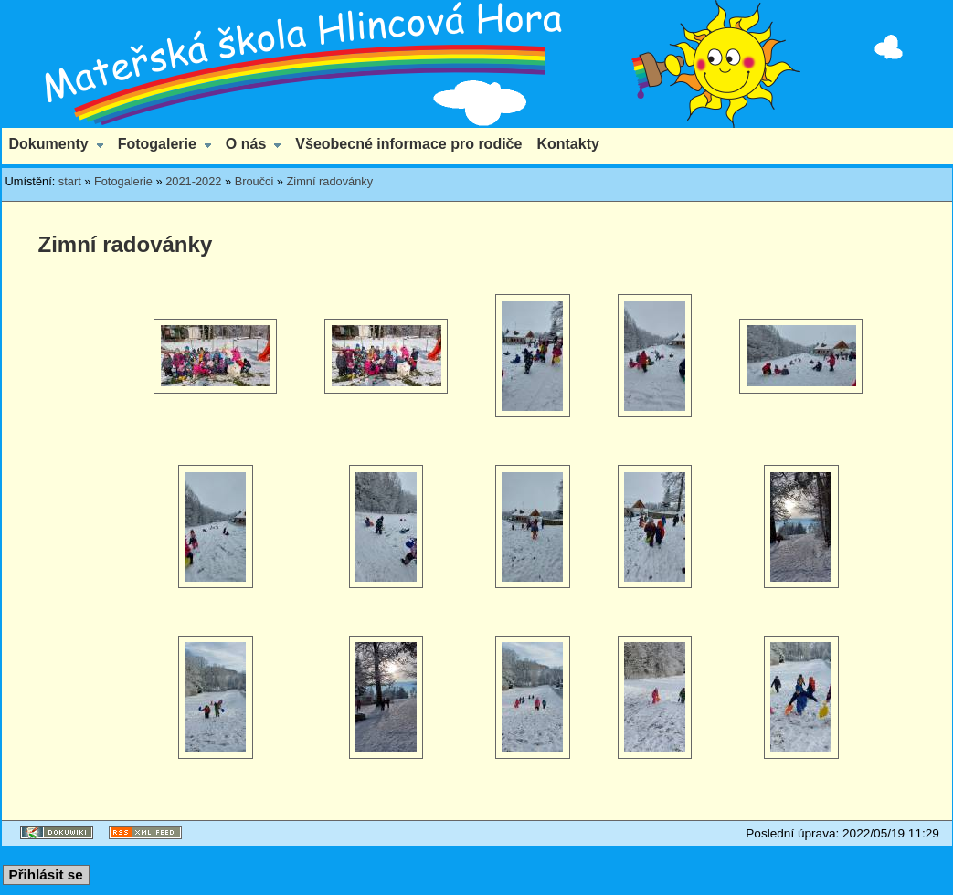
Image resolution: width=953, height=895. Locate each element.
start (69, 181)
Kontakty (567, 144)
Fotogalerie (157, 144)
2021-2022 (193, 181)
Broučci (254, 181)
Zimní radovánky (330, 181)
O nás (246, 144)
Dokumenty (49, 144)
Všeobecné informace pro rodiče (408, 144)
